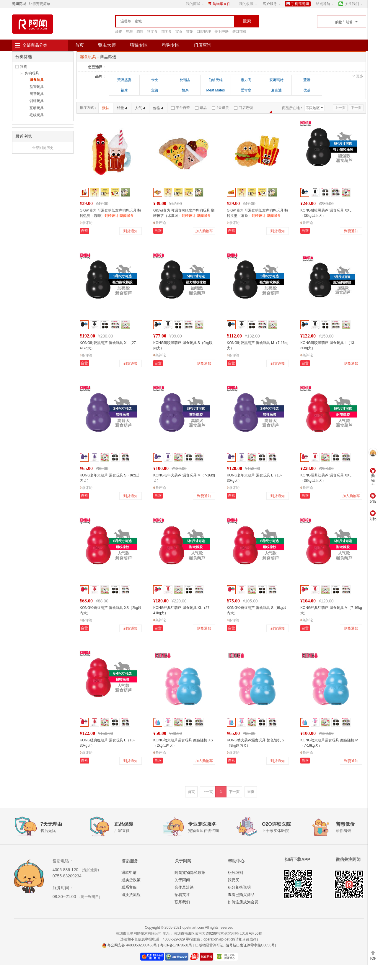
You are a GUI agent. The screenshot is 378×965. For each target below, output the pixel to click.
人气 (140, 108)
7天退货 (220, 108)
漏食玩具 (37, 80)
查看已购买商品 (241, 894)
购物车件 (221, 4)
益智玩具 (37, 87)
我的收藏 (246, 4)
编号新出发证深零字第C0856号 (250, 945)
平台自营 (180, 108)
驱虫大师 (107, 44)
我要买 (233, 880)
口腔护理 (204, 32)
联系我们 (182, 902)
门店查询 (202, 44)
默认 (105, 108)
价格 (158, 108)
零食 (179, 32)
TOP (372, 955)
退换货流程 (131, 894)
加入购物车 (204, 231)
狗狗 (23, 67)
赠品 (201, 108)
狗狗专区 (171, 44)
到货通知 (130, 231)
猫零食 (166, 32)
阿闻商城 (19, 4)
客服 (373, 498)
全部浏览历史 (42, 148)
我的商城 (193, 4)
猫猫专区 (139, 44)
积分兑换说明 (239, 887)
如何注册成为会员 (243, 902)
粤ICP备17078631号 (176, 945)
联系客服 (129, 887)
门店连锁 (243, 108)
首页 (79, 44)
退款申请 (129, 872)
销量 (122, 108)
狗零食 (152, 32)
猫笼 (189, 32)
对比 (373, 515)
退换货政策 (131, 880)
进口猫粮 (239, 32)
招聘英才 (182, 894)
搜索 (247, 21)
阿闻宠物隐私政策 (190, 872)
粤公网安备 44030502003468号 (129, 945)
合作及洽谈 (184, 887)
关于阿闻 (182, 880)
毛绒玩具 (37, 115)
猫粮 (140, 32)
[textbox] (162, 21)
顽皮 (118, 32)
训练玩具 (37, 101)
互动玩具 (37, 108)
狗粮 (129, 32)
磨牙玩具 (37, 94)
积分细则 (235, 872)
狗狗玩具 (32, 73)
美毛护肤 (221, 32)
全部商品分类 (34, 45)
